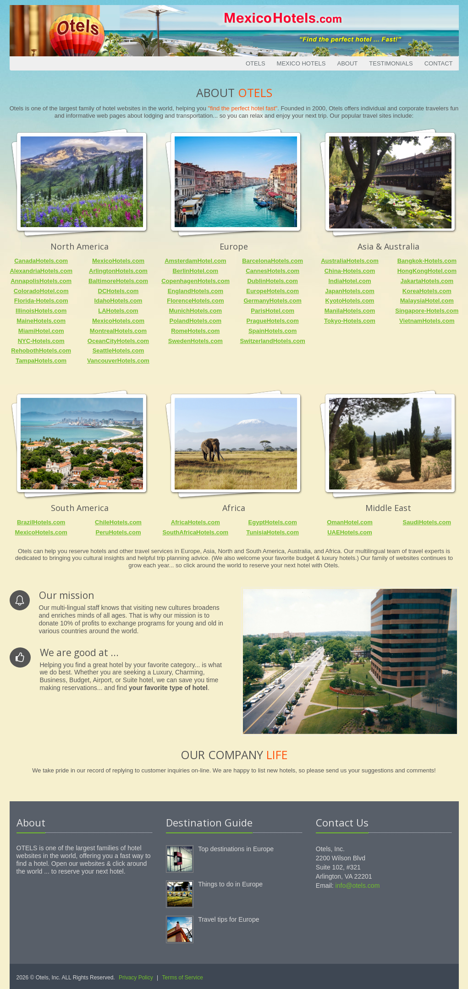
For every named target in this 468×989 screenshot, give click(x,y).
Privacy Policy (136, 977)
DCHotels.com (118, 291)
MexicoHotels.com (118, 260)
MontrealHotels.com (118, 330)
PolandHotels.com (195, 320)
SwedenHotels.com (195, 340)
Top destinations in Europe (236, 849)
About (347, 63)
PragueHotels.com (273, 320)
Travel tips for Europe (228, 919)
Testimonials (391, 63)
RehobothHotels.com (41, 350)
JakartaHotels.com (426, 280)
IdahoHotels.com (118, 300)
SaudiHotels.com (427, 522)
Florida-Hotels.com (41, 300)
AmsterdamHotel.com (195, 260)
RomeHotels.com (195, 330)
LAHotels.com (118, 310)
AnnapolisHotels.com (41, 280)
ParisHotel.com (272, 310)
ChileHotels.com (118, 522)
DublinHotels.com (272, 280)
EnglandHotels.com (195, 291)
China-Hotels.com (350, 270)
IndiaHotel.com (349, 280)
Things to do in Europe (230, 884)
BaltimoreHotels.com (118, 280)
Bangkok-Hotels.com (427, 260)
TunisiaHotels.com (272, 532)
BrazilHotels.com (41, 522)
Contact (438, 63)
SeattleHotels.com (118, 350)
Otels (255, 63)
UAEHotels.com (349, 532)
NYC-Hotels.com (41, 340)
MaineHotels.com (41, 320)
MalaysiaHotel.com (427, 300)
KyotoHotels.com (349, 300)
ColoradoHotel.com (41, 291)
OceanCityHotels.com (118, 340)
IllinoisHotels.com (41, 310)
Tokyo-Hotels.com (349, 320)
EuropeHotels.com (272, 291)
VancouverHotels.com (118, 360)
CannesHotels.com (272, 270)
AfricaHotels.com (195, 522)
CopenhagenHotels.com (195, 280)
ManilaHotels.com (350, 310)
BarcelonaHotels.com (272, 260)
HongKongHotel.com (427, 270)
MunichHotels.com (195, 310)
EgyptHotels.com (272, 522)
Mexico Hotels (301, 63)
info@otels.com (358, 885)
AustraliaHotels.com (350, 260)
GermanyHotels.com (272, 300)
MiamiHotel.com (41, 330)
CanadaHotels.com (41, 260)
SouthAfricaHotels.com (195, 532)
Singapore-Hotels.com (426, 310)
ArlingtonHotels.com (118, 270)
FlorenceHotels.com (195, 300)
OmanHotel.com (350, 522)
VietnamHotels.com (426, 320)
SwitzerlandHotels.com (272, 340)
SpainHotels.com (272, 330)
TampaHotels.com (41, 360)
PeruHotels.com (118, 532)
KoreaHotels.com (426, 291)
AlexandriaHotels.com (41, 270)
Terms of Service (182, 977)
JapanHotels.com (349, 291)
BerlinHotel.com (195, 270)
